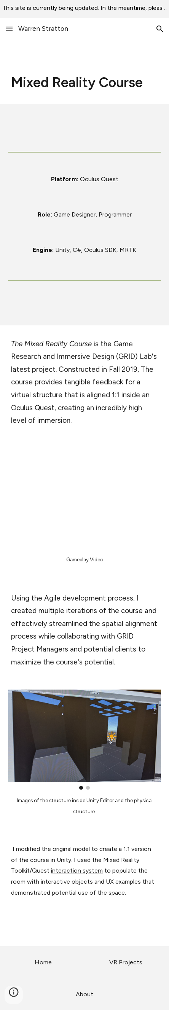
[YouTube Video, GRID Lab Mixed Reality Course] (84, 498)
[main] (84, 82)
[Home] (43, 962)
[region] (84, 9)
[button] (9, 28)
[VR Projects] (126, 962)
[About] (84, 994)
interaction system (77, 870)
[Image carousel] (84, 740)
